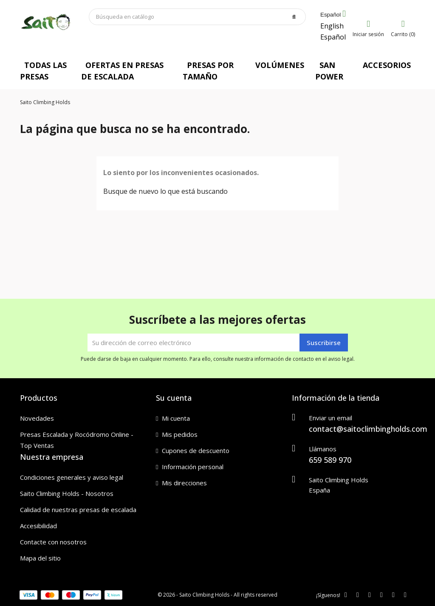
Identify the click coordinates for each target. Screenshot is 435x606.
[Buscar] (197, 16)
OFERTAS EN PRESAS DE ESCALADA (122, 71)
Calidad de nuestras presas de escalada (78, 509)
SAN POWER (329, 71)
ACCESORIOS (387, 65)
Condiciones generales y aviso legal (71, 477)
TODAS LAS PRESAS (43, 71)
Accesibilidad (38, 525)
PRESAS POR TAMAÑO (208, 71)
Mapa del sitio (40, 558)
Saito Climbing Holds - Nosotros (66, 493)
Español (333, 37)
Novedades (37, 418)
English (332, 26)
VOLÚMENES (279, 65)
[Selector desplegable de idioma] (333, 14)
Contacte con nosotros (53, 542)
